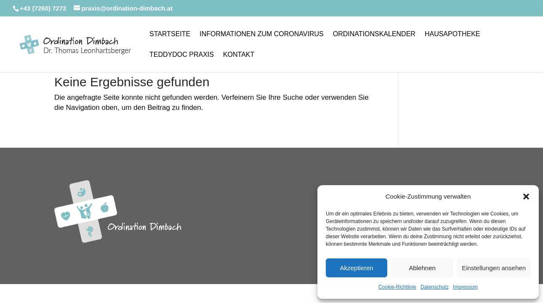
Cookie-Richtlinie (397, 287)
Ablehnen (422, 267)
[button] (526, 196)
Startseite (169, 34)
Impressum (465, 287)
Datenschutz (435, 287)
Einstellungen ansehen (494, 267)
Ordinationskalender (374, 34)
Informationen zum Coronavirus (262, 34)
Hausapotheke (452, 34)
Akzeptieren (356, 267)
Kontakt (238, 55)
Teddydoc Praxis (181, 55)
